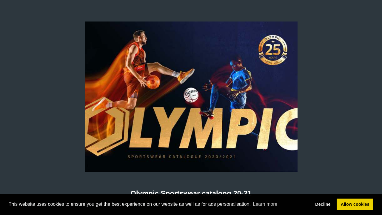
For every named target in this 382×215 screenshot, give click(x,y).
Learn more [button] (265, 204)
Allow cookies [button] (355, 204)
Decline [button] (322, 204)
